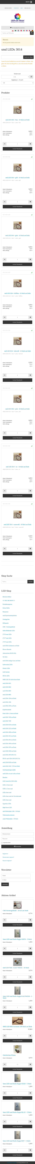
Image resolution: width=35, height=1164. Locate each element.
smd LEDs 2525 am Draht (9, 728)
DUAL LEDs (6, 675)
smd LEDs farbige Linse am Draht (11, 660)
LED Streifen (6, 672)
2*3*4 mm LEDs (7, 634)
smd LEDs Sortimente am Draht (11, 645)
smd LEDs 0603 (7, 691)
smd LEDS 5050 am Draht (9, 751)
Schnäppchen (6, 619)
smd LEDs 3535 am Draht (9, 747)
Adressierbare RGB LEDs (9, 653)
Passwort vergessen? (7, 860)
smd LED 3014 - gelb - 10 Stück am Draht (17, 177)
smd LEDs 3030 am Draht (9, 706)
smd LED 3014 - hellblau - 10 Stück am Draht (17, 293)
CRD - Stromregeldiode (9, 627)
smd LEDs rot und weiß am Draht (11, 773)
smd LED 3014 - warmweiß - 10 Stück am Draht (17, 524)
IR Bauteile (6, 623)
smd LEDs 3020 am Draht (9, 743)
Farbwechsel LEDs (7, 664)
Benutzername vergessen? (8, 857)
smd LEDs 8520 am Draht (9, 724)
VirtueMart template (11, 1162)
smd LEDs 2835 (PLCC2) (9, 754)
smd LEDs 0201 (7, 683)
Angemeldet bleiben (5, 842)
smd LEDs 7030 (7, 721)
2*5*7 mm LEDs (7, 638)
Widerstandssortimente (8, 815)
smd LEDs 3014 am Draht (9, 736)
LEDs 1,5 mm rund (8, 788)
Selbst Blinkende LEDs (9, 630)
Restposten (5, 611)
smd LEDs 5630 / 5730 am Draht (11, 766)
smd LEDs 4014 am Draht (9, 740)
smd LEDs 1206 (7, 702)
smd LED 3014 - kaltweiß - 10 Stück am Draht (17, 351)
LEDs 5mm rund (7, 800)
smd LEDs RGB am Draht (9, 762)
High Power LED (7, 807)
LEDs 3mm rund (7, 792)
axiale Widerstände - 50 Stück (10, 819)
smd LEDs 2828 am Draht (9, 732)
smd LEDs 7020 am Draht (9, 717)
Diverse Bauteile (7, 649)
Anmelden (17, 846)
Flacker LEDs (6, 668)
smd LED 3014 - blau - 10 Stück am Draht (17, 120)
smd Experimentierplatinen (10, 615)
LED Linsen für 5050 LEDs (10, 781)
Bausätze (5, 777)
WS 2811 (5, 657)
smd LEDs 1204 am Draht (9, 698)
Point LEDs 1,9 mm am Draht (10, 713)
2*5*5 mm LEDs (7, 642)
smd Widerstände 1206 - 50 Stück (11, 811)
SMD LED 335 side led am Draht (11, 679)
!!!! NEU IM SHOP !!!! (9, 600)
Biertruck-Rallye (7, 596)
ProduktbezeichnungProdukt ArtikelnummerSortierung (15, 77)
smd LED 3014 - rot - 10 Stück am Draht (17, 467)
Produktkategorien (7, 604)
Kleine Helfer (6, 608)
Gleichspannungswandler (9, 770)
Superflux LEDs (7, 803)
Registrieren (5, 853)
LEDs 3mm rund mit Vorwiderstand (12, 796)
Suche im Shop (28, 57)
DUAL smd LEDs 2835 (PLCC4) (11, 758)
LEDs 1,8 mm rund (8, 785)
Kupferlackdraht (7, 709)
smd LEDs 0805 (7, 694)
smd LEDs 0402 (7, 687)
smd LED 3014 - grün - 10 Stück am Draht (17, 235)
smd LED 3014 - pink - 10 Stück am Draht (17, 409)
